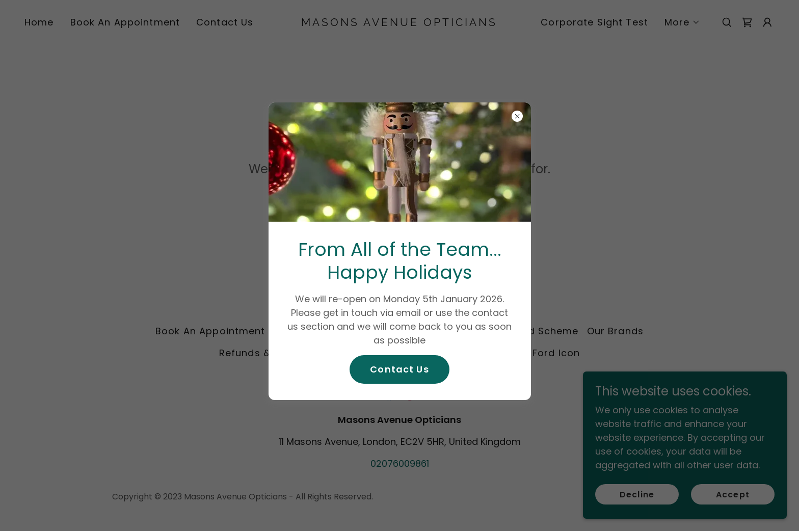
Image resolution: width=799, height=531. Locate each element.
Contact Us (399, 369)
